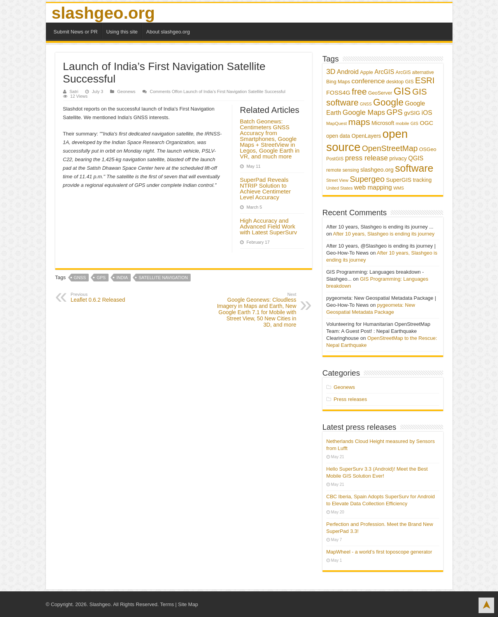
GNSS (80, 277)
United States (339, 188)
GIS (402, 91)
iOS (427, 112)
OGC (426, 123)
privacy (398, 158)
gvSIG (412, 112)
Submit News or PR (76, 32)
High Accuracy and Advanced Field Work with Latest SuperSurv (268, 226)
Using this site (122, 32)
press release (366, 158)
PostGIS (335, 159)
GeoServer (380, 93)
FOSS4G (338, 92)
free (359, 92)
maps (359, 122)
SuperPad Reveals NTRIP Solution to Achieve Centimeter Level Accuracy (265, 188)
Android (348, 71)
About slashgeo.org (168, 32)
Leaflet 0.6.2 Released (111, 297)
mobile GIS (407, 123)
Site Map (188, 604)
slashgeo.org (103, 13)
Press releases (350, 399)
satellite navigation (163, 277)
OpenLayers (366, 136)
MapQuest (336, 123)
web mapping (373, 187)
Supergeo (367, 178)
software (414, 168)
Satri (74, 91)
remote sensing (342, 170)
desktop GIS (400, 81)
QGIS (415, 158)
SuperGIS (398, 179)
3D (331, 71)
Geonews (126, 91)
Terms (167, 604)
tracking (422, 180)
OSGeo (427, 149)
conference (368, 81)
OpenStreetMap (389, 148)
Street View (337, 180)
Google (388, 102)
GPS (100, 277)
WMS (398, 188)
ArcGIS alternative (415, 72)
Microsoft (383, 123)
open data (338, 136)
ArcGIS (384, 72)
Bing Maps (338, 81)
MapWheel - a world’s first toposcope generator (379, 552)
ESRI (425, 80)
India (122, 277)
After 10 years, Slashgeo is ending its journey (384, 234)
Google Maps (364, 112)
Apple (366, 72)
